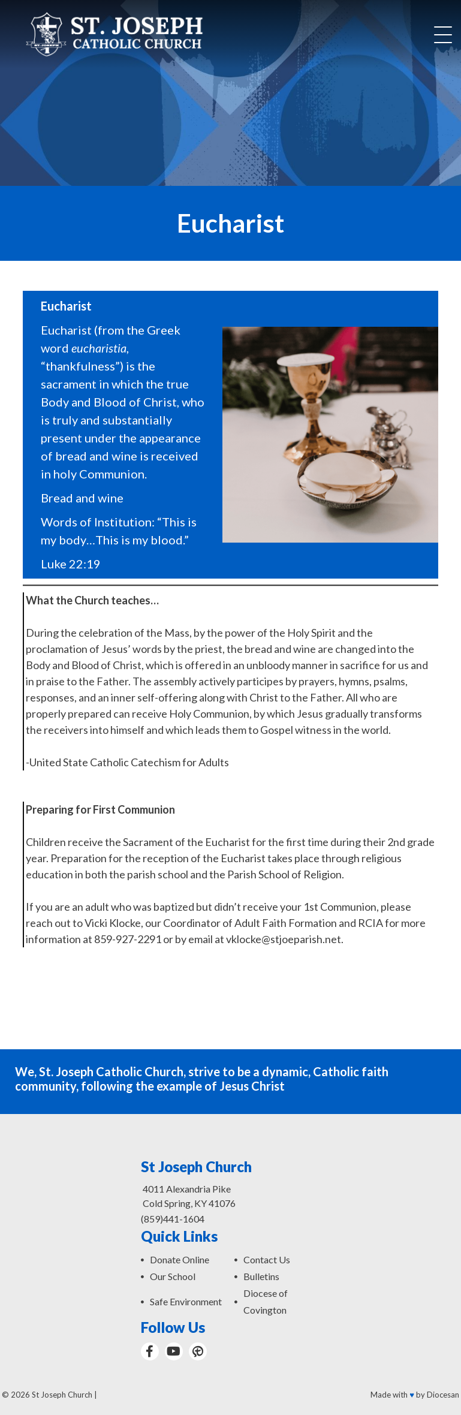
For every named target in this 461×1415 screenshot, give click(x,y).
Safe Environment (186, 1301)
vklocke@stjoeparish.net (283, 939)
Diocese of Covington (265, 1301)
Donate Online (179, 1259)
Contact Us (266, 1259)
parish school (157, 874)
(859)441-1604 (172, 1218)
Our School (172, 1276)
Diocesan (443, 1394)
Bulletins (261, 1276)
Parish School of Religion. (285, 874)
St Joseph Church (62, 1394)
